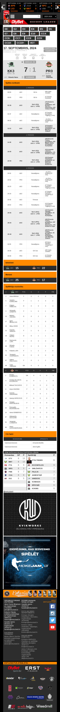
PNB (10, 472)
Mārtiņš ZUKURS (12, 316)
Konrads (36, 482)
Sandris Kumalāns (48, 113)
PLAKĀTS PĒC (50, 51)
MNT (10, 462)
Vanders (36, 478)
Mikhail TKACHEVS (15, 385)
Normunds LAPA (13, 340)
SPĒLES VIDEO (24, 56)
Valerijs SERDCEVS (15, 398)
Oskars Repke (50, 109)
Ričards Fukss (13, 77)
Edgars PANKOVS (13, 306)
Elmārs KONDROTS (13, 375)
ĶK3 (14, 292)
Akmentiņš (37, 475)
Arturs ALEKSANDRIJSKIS (15, 427)
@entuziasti (8, 492)
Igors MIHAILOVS (13, 321)
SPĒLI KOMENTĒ (42, 56)
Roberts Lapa (49, 102)
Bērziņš (35, 485)
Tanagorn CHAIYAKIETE (14, 355)
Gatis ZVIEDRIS (13, 365)
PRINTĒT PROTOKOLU (33, 56)
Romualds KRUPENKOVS (14, 407)
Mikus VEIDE (14, 326)
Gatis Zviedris (48, 92)
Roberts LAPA (14, 351)
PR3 (14, 370)
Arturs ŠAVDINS (14, 389)
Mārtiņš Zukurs (48, 130)
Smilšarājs (37, 468)
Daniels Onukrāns (49, 76)
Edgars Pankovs (48, 185)
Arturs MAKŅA (14, 296)
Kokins (35, 488)
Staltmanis (37, 460)
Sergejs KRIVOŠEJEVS (14, 402)
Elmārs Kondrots (48, 97)
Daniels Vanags (49, 210)
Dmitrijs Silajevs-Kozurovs (48, 163)
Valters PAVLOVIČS (13, 360)
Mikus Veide (49, 143)
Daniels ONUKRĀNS (13, 393)
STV (10, 458)
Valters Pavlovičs (48, 106)
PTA (10, 465)
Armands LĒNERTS (13, 311)
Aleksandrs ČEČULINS (13, 417)
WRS (10, 468)
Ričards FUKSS (12, 346)
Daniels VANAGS (12, 330)
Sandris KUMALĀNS (13, 300)
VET (34, 43)
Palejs (35, 472)
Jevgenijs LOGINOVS (13, 422)
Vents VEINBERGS (15, 412)
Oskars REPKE (12, 335)
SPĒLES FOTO (17, 56)
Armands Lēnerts (49, 150)
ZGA (10, 475)
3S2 (10, 478)
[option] (14, 7)
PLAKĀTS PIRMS (50, 48)
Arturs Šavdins (48, 242)
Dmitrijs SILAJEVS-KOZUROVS (15, 380)
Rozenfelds (38, 465)
